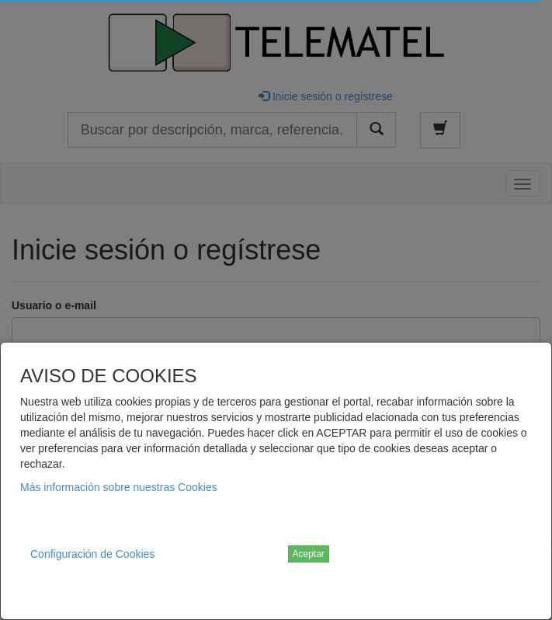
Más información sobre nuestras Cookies (118, 487)
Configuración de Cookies (92, 554)
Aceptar (309, 554)
